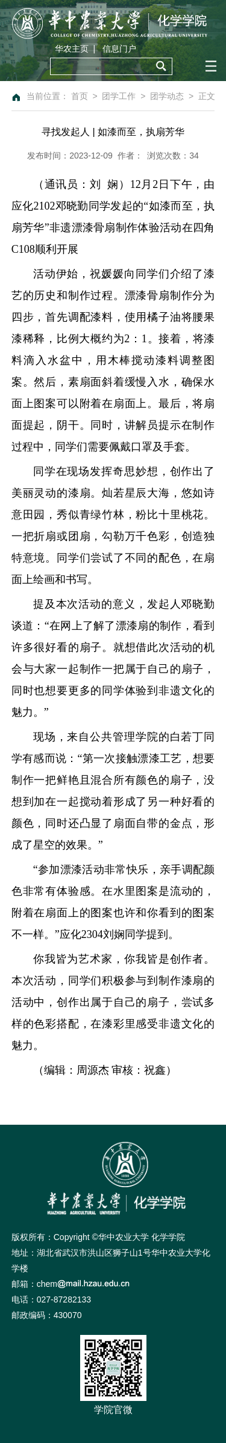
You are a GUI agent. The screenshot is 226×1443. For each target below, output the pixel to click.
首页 (79, 96)
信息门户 (119, 48)
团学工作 (119, 96)
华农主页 (72, 48)
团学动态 (167, 96)
